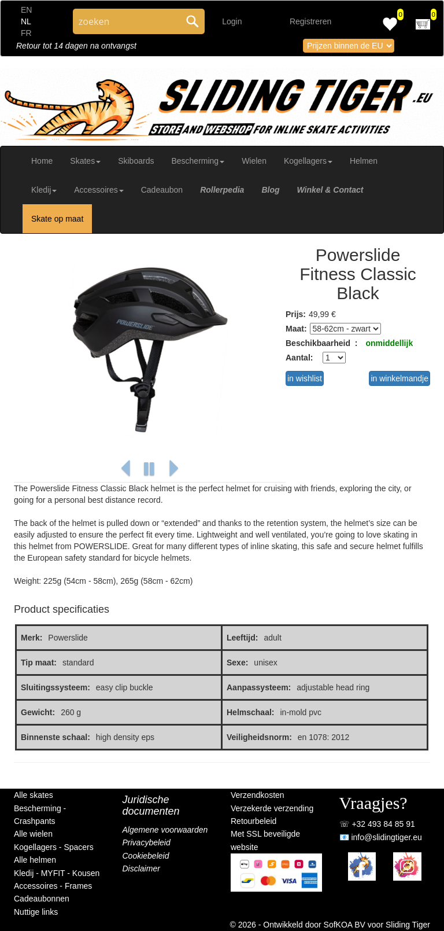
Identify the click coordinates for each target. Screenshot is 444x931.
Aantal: (299, 357)
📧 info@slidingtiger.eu (380, 837)
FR (26, 33)
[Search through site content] (126, 21)
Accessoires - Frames (53, 885)
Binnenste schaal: (55, 737)
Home (42, 160)
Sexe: (237, 662)
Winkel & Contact (330, 189)
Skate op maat (57, 218)
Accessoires (98, 189)
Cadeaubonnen (41, 898)
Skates (85, 160)
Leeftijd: (242, 637)
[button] (125, 469)
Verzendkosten (257, 795)
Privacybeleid (147, 842)
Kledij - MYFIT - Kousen (56, 873)
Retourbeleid (253, 821)
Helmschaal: (250, 712)
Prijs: (296, 314)
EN (26, 9)
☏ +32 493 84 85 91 (377, 824)
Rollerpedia (222, 189)
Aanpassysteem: (259, 687)
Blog (270, 189)
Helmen (364, 160)
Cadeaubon (162, 189)
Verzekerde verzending (272, 808)
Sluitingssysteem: (55, 687)
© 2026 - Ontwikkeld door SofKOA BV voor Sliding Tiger (330, 924)
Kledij (44, 189)
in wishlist (304, 378)
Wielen (254, 160)
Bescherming (197, 160)
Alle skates (33, 795)
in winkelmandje (399, 378)
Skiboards (136, 160)
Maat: (296, 328)
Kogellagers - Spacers (54, 847)
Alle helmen (35, 859)
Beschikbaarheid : (322, 343)
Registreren (310, 21)
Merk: (31, 637)
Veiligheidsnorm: (259, 737)
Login (232, 21)
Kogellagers (308, 160)
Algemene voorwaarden (165, 829)
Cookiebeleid (146, 855)
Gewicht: (38, 712)
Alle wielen (33, 833)
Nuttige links (36, 912)
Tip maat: (39, 662)
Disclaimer (141, 868)
